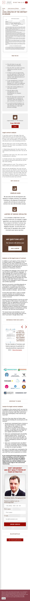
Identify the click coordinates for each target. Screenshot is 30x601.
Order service (15, 524)
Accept (3, 598)
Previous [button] (22, 327)
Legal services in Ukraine (13, 8)
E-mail (15, 518)
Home (3, 8)
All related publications (15, 540)
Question (26, 2)
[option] (15, 340)
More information (17, 350)
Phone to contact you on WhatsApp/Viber (15, 503)
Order (15, 126)
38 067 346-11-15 (18, 2)
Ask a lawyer (15, 248)
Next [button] (26, 327)
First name (15, 511)
